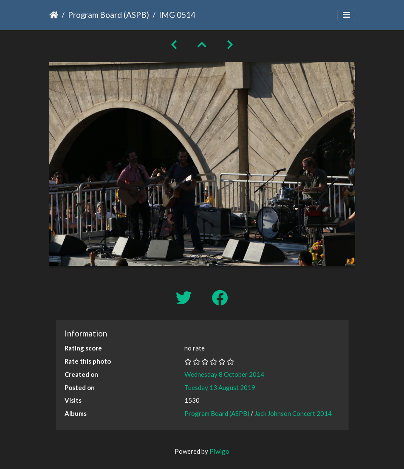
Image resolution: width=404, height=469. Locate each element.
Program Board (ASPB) (108, 15)
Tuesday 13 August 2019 (219, 387)
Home (53, 15)
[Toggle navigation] (346, 15)
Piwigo (219, 451)
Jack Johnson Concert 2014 (293, 413)
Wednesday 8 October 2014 (224, 374)
